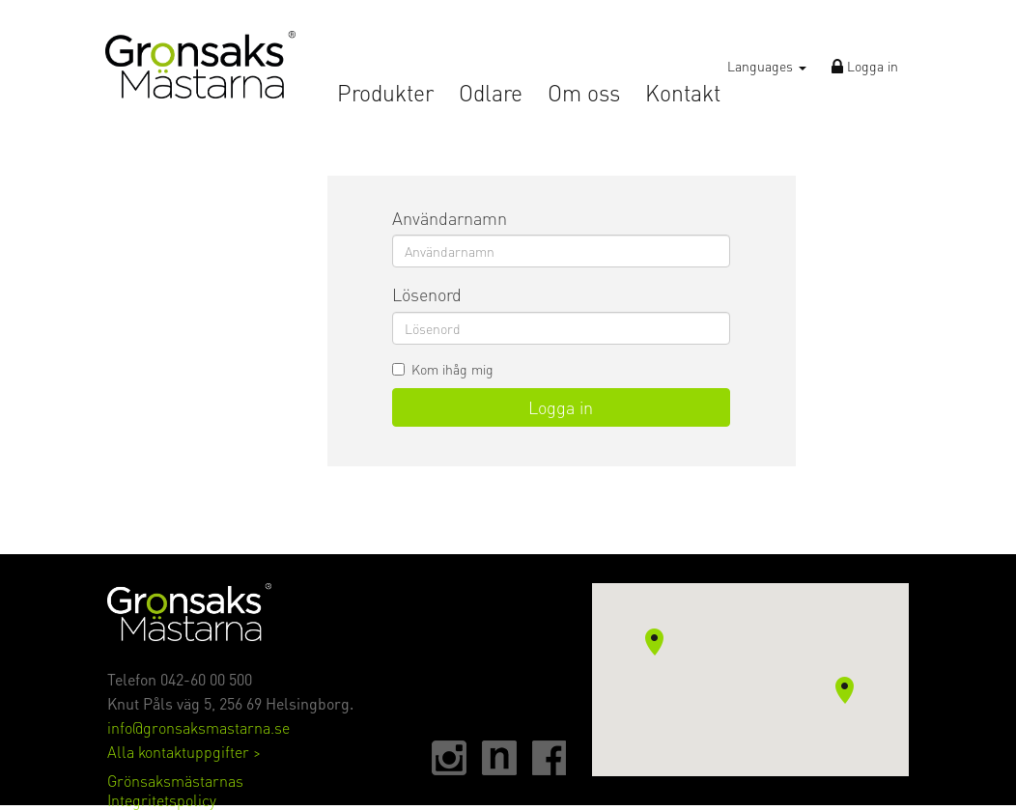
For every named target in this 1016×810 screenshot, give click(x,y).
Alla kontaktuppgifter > (184, 751)
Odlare (490, 93)
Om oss (584, 93)
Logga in (865, 65)
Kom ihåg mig (443, 368)
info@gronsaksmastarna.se (198, 727)
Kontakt (682, 93)
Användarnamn (449, 218)
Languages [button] (766, 65)
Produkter (385, 93)
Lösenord (427, 294)
